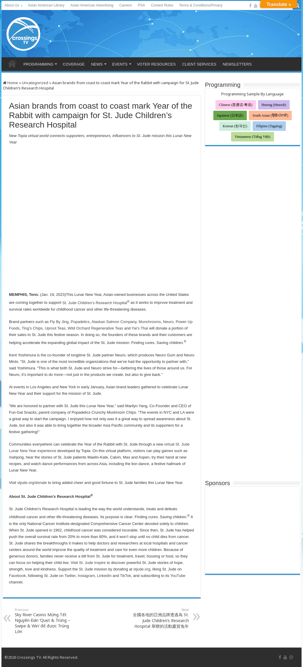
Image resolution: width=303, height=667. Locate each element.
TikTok (125, 575)
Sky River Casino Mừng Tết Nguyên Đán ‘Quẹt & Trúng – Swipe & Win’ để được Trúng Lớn (45, 620)
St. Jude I (86, 562)
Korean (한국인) (235, 126)
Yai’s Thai (139, 328)
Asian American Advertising (91, 5)
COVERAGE (74, 64)
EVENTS (120, 64)
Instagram (86, 575)
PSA (141, 5)
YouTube (177, 575)
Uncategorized (35, 82)
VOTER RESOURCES (156, 64)
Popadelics (79, 321)
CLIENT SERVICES (199, 64)
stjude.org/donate (31, 482)
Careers (125, 5)
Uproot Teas (54, 328)
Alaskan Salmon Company (113, 321)
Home (10, 82)
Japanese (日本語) (230, 115)
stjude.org (141, 569)
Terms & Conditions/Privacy (201, 5)
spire (101, 562)
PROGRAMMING (38, 64)
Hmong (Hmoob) (274, 105)
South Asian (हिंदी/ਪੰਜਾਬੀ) (270, 115)
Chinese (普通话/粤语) (235, 105)
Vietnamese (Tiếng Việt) (252, 137)
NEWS (97, 64)
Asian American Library (46, 5)
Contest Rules (162, 5)
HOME (12, 63)
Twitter (69, 575)
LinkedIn (104, 575)
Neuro (167, 321)
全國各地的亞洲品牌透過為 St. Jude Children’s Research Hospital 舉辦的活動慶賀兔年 (158, 618)
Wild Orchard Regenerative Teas (95, 328)
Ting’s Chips (32, 328)
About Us (11, 5)
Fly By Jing (59, 321)
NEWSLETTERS (237, 64)
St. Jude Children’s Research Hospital (95, 303)
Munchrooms (149, 321)
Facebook (17, 575)
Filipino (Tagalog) (269, 126)
